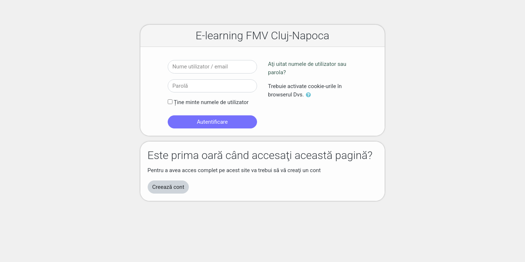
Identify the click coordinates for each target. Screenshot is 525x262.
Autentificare (212, 122)
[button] (310, 95)
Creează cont (168, 187)
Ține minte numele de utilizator (211, 102)
